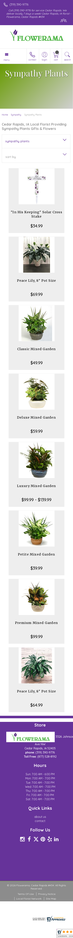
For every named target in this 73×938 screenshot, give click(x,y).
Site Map (51, 898)
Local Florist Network (28, 898)
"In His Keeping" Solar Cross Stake (36, 214)
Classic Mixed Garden (36, 349)
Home (5, 114)
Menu (7, 59)
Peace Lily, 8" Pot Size (36, 280)
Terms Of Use (26, 894)
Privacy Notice (46, 894)
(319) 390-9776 (19, 4)
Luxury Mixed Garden (36, 486)
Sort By (11, 157)
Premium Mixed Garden (36, 623)
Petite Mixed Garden (36, 554)
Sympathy (16, 114)
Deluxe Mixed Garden (36, 417)
